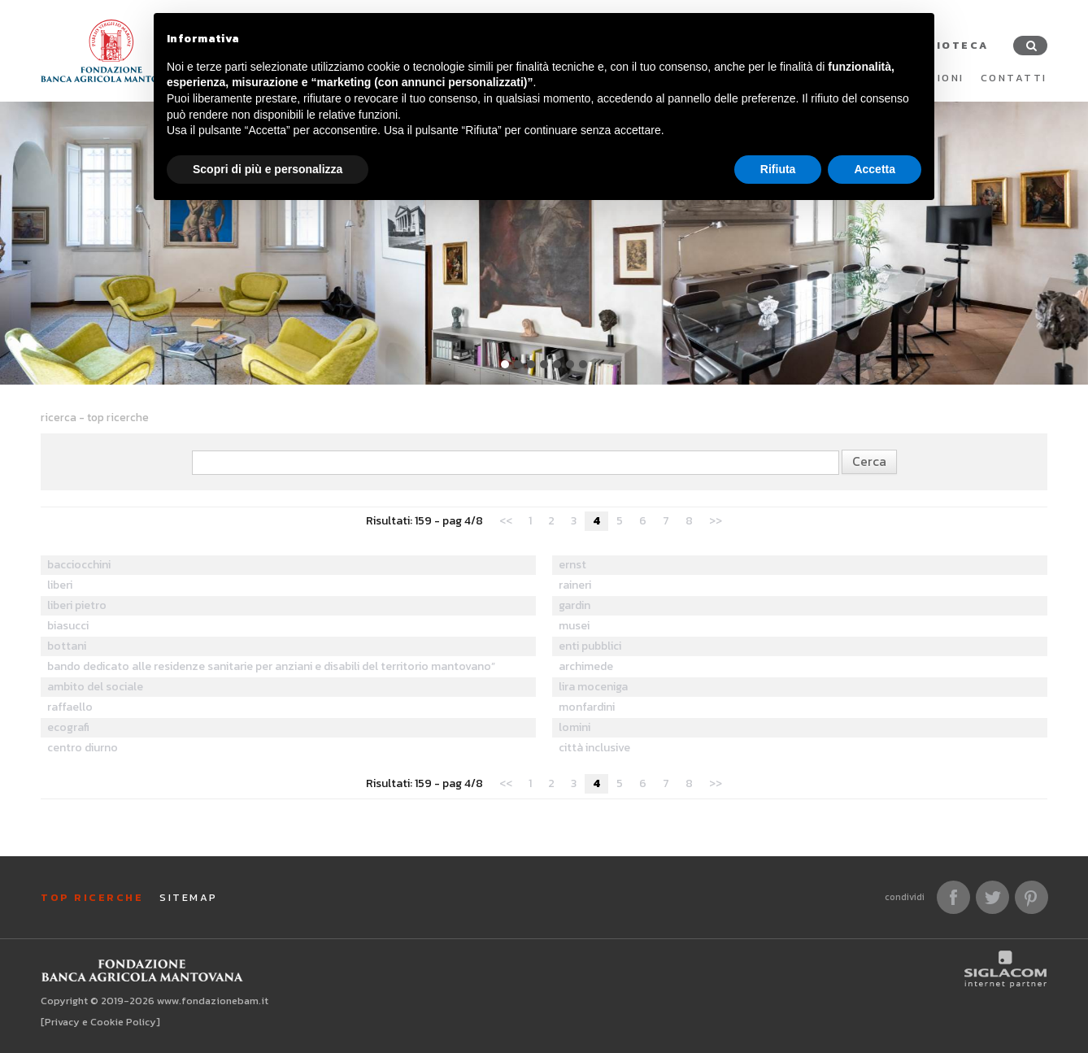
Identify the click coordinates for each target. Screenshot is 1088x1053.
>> (715, 520)
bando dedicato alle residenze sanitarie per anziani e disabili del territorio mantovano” (271, 666)
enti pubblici (590, 646)
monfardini (587, 707)
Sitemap (188, 897)
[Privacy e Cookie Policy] (100, 1021)
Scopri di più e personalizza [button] (267, 169)
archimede (586, 666)
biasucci (68, 625)
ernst (572, 564)
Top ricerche (92, 897)
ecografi (68, 727)
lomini (574, 727)
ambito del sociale (95, 686)
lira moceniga (593, 686)
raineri (575, 585)
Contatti (1014, 77)
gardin (574, 605)
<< (505, 520)
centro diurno (82, 747)
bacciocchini (79, 564)
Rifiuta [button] (778, 169)
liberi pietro (77, 605)
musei (574, 625)
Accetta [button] (874, 169)
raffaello (70, 707)
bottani (66, 646)
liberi (59, 585)
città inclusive (594, 747)
